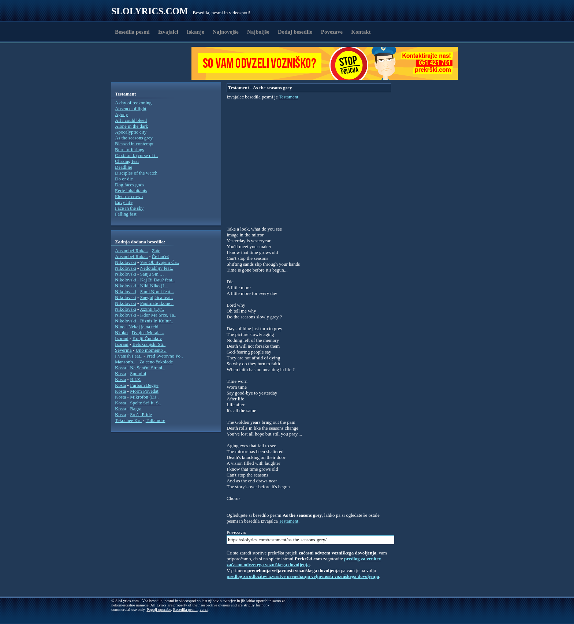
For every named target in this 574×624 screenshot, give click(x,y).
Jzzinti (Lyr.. (152, 309)
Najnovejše (226, 32)
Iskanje (195, 32)
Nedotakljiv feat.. (157, 268)
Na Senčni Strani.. (147, 367)
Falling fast (126, 214)
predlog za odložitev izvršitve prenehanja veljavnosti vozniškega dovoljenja (303, 576)
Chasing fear (127, 161)
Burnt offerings (129, 149)
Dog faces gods (129, 184)
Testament (288, 97)
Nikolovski (125, 262)
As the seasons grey (134, 138)
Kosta (120, 367)
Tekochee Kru (128, 420)
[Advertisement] (153, 63)
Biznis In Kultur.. (156, 321)
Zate (156, 250)
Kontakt (360, 32)
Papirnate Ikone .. (157, 303)
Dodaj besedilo (295, 32)
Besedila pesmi (132, 32)
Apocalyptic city (130, 132)
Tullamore (155, 420)
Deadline (123, 167)
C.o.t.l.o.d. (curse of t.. (136, 155)
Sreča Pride (141, 414)
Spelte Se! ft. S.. (145, 403)
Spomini (138, 373)
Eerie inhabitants (131, 190)
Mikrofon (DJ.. (144, 397)
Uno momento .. (151, 350)
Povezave (332, 32)
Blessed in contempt (134, 143)
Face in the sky (129, 208)
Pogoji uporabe (158, 609)
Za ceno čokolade (156, 362)
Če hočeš (160, 256)
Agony (121, 114)
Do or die (124, 179)
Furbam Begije (144, 385)
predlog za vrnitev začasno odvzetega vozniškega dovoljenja (304, 561)
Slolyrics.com (149, 11)
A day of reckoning (133, 102)
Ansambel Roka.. (131, 250)
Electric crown (129, 196)
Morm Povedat (144, 391)
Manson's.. (125, 362)
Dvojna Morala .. (148, 332)
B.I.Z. (135, 379)
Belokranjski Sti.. (149, 344)
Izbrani (121, 338)
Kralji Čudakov (147, 338)
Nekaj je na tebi (143, 326)
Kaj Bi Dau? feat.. (157, 280)
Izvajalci (168, 32)
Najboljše (258, 32)
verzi (204, 609)
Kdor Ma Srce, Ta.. (158, 315)
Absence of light (130, 108)
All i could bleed (131, 120)
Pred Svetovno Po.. (164, 356)
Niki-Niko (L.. (154, 285)
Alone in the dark (131, 126)
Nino (119, 326)
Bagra (135, 408)
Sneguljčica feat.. (156, 297)
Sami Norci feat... (157, 291)
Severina (123, 350)
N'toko (121, 332)
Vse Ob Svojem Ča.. (159, 262)
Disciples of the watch (136, 173)
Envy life (124, 202)
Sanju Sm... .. (153, 274)
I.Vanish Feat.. (128, 356)
